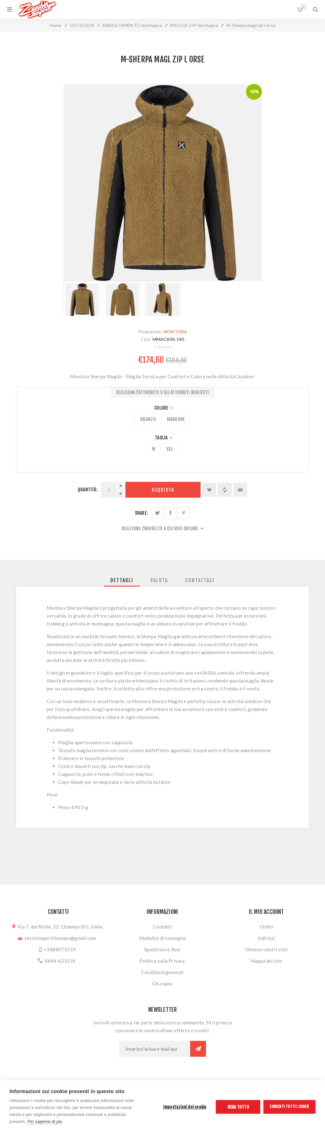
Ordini (266, 926)
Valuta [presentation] (159, 580)
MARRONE (176, 419)
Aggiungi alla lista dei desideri (209, 490)
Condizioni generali (162, 972)
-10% (254, 91)
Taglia (162, 438)
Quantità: (88, 490)
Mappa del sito (266, 961)
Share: (141, 513)
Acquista (163, 490)
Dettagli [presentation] (121, 580)
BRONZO (148, 419)
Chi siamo (162, 983)
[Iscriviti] (154, 1049)
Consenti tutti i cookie (289, 1106)
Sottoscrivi (198, 1049)
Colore (161, 408)
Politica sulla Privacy (162, 961)
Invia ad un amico (240, 490)
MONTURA (175, 331)
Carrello (303, 6)
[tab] (122, 580)
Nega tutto (238, 1107)
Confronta (225, 490)
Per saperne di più (45, 1121)
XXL (169, 449)
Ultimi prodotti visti (266, 949)
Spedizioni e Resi (162, 949)
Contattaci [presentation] (200, 580)
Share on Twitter (157, 513)
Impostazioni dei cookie (185, 1107)
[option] (82, 298)
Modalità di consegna (162, 938)
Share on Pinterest (183, 513)
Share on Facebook (170, 513)
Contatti (162, 926)
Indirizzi (266, 938)
